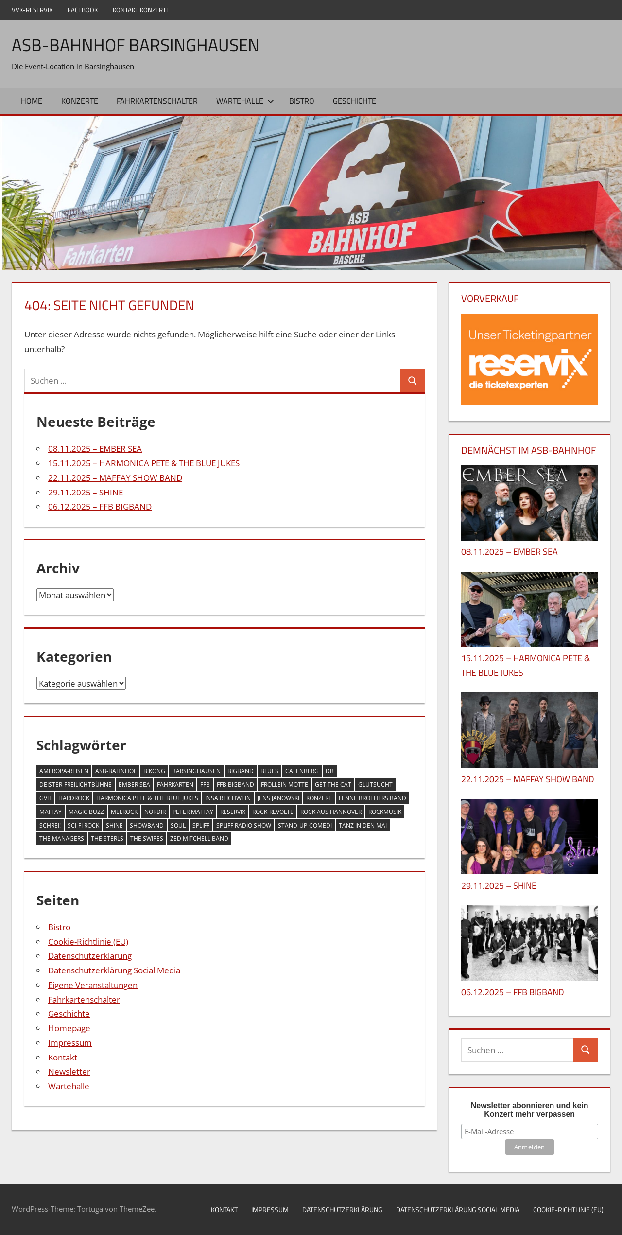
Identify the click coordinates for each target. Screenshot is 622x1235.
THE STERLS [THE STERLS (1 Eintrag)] (107, 838)
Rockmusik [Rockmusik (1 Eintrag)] (384, 812)
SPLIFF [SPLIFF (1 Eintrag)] (200, 825)
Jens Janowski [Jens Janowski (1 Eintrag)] (278, 798)
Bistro (301, 100)
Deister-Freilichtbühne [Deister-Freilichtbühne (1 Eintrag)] (75, 784)
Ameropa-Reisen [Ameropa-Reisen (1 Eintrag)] (63, 771)
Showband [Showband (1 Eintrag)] (147, 825)
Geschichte (354, 100)
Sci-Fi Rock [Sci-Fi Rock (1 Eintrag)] (83, 825)
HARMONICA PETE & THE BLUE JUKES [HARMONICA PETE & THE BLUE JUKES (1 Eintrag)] (147, 798)
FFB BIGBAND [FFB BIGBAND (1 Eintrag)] (235, 784)
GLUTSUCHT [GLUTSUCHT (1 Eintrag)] (375, 784)
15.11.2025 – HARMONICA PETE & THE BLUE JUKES (144, 463)
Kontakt (62, 1056)
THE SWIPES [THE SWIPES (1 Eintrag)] (146, 838)
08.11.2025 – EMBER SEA (95, 448)
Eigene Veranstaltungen (93, 984)
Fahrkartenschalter (157, 100)
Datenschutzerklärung (90, 955)
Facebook (83, 10)
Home (31, 100)
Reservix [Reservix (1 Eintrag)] (232, 812)
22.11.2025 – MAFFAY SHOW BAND (115, 477)
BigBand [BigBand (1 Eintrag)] (240, 771)
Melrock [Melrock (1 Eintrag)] (124, 812)
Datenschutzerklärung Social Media (114, 970)
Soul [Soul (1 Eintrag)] (178, 825)
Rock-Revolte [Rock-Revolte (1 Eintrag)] (273, 812)
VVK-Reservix (32, 10)
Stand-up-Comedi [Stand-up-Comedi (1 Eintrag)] (305, 825)
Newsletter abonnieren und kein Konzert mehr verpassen (529, 1109)
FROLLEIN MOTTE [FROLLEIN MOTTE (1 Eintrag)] (284, 784)
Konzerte (79, 100)
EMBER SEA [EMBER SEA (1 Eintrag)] (134, 784)
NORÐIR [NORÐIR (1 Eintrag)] (155, 812)
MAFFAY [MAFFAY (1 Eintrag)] (50, 812)
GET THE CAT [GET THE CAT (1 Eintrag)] (333, 784)
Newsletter (69, 1071)
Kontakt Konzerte (141, 10)
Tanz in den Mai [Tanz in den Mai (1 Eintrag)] (363, 825)
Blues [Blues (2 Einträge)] (269, 771)
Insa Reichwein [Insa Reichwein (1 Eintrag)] (228, 798)
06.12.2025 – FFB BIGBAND (100, 506)
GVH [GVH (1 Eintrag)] (45, 798)
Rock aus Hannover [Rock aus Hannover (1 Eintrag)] (331, 812)
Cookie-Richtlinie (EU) (88, 941)
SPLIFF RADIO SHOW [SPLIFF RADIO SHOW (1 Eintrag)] (243, 825)
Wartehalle (245, 100)
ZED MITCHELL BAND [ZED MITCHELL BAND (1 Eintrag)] (199, 838)
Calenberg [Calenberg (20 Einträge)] (302, 771)
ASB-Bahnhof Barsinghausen (137, 44)
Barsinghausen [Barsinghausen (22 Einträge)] (196, 771)
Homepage (69, 1028)
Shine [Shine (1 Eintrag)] (114, 825)
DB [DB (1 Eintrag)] (330, 771)
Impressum (70, 1042)
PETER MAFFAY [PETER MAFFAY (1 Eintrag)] (193, 812)
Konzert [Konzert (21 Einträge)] (319, 798)
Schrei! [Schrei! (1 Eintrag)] (50, 825)
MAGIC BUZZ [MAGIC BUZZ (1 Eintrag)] (86, 812)
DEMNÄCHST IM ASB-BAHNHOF (528, 450)
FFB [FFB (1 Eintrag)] (205, 784)
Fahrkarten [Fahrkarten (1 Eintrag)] (175, 784)
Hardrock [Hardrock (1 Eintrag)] (73, 798)
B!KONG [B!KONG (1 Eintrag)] (154, 771)
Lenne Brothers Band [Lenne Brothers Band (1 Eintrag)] (372, 798)
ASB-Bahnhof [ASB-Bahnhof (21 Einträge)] (116, 771)
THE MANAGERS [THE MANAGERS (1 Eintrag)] (61, 838)
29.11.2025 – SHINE (85, 491)
